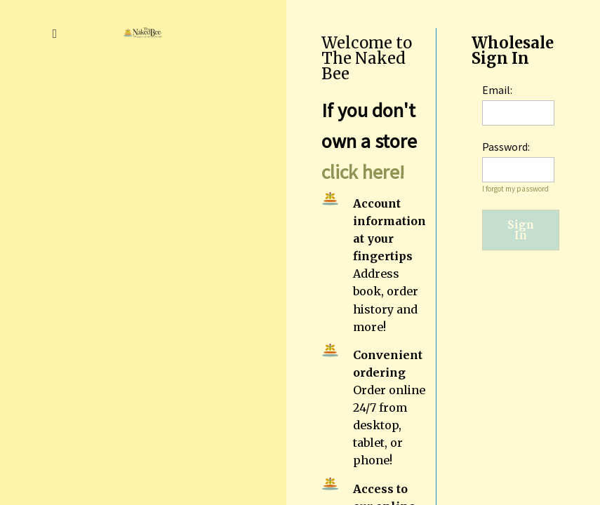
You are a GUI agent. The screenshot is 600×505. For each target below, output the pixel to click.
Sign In (520, 230)
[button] (54, 32)
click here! (362, 171)
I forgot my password (515, 189)
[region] (443, 252)
